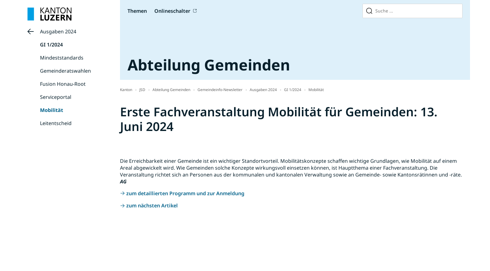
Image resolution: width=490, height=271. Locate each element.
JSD (142, 89)
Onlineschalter (172, 10)
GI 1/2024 (51, 44)
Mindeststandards (61, 57)
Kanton (126, 89)
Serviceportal (55, 97)
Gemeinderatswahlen (65, 70)
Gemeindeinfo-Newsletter (220, 89)
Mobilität (51, 110)
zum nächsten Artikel (152, 205)
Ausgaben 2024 (58, 31)
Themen (137, 10)
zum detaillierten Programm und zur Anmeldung (185, 193)
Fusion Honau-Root (63, 83)
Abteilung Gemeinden (171, 89)
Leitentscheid (56, 123)
